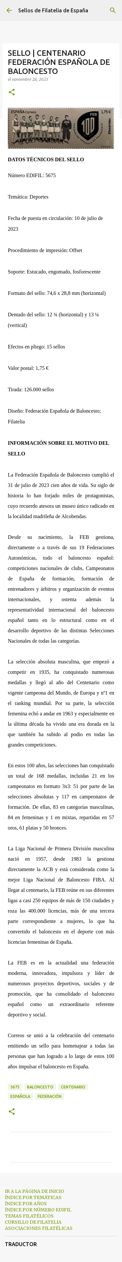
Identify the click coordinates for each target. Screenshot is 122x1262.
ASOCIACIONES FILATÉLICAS (39, 1228)
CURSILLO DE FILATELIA (33, 1222)
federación (49, 1096)
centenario (73, 1087)
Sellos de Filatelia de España (53, 10)
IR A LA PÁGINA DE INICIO (34, 1191)
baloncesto (40, 1087)
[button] (12, 92)
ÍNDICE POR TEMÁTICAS (33, 1197)
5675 (15, 1087)
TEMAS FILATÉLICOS (29, 1216)
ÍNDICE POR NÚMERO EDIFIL (38, 1210)
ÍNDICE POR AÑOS (26, 1204)
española (20, 1096)
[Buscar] (113, 10)
